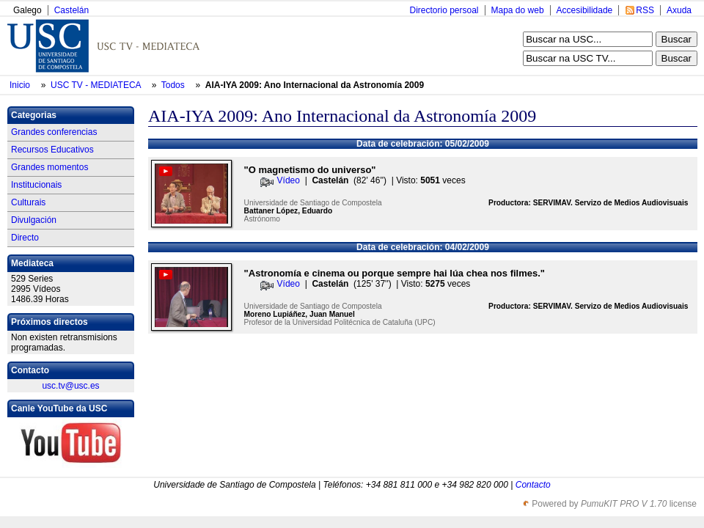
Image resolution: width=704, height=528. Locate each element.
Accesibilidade (585, 10)
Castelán (71, 10)
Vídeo (288, 180)
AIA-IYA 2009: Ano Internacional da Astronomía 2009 (314, 85)
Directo (25, 237)
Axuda (679, 10)
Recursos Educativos (52, 149)
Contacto (533, 485)
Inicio (21, 85)
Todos (174, 85)
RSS (645, 10)
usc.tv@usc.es (70, 386)
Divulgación (33, 220)
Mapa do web (517, 10)
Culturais (28, 202)
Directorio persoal (443, 10)
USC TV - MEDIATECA (97, 85)
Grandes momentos (49, 167)
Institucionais (36, 185)
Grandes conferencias (54, 132)
